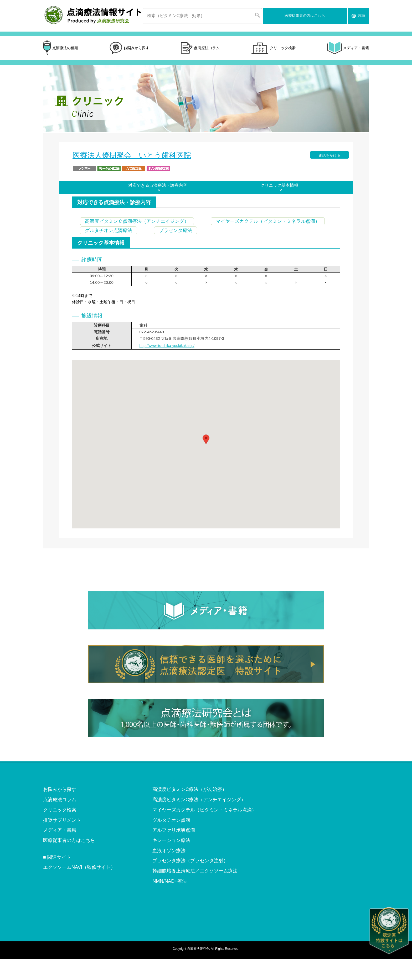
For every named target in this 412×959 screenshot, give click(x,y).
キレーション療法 (171, 840)
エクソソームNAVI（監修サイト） (79, 867)
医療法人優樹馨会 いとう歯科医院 (132, 155)
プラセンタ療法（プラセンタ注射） (190, 860)
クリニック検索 (273, 48)
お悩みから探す (129, 48)
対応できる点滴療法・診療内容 (157, 185)
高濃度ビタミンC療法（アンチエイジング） (199, 799)
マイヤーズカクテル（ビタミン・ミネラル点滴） (204, 809)
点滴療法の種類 (60, 48)
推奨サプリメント (62, 820)
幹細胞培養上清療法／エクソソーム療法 (195, 871)
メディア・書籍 (348, 48)
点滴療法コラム (200, 48)
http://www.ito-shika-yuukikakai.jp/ (167, 346)
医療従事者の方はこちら (305, 15)
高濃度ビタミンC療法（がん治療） (189, 789)
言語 (361, 15)
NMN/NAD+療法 (169, 881)
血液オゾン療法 (169, 850)
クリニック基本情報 (279, 185)
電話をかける (329, 155)
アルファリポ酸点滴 (173, 830)
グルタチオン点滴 (171, 820)
